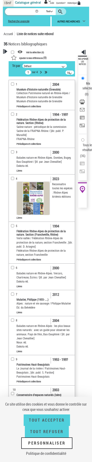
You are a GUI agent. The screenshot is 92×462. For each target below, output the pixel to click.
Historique (72, 3)
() (29, 58)
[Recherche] (20, 11)
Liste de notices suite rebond (35, 34)
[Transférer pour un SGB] (82, 127)
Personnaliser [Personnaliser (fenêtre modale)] (46, 443)
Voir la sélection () (35, 52)
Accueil (8, 34)
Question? (60, 3)
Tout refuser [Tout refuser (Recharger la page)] (46, 431)
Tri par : (17, 65)
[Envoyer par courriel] (82, 111)
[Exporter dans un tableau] (82, 119)
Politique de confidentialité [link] (46, 453)
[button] (37, 11)
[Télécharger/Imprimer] (82, 103)
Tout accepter (47, 420)
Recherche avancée (18, 21)
